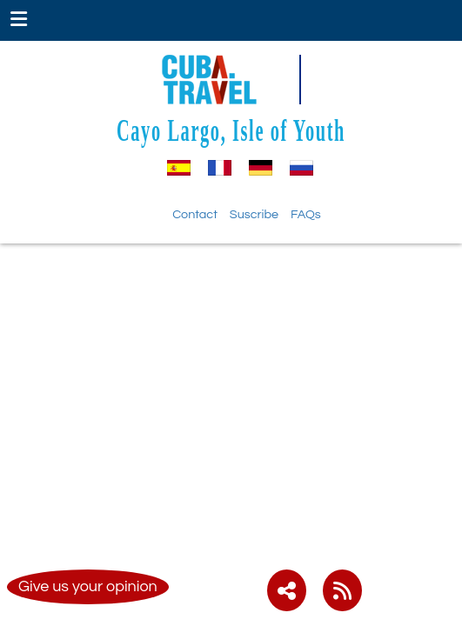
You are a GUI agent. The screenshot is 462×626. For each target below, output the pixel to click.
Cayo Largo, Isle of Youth (231, 130)
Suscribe (254, 214)
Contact (195, 214)
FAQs (306, 214)
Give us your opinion (87, 586)
